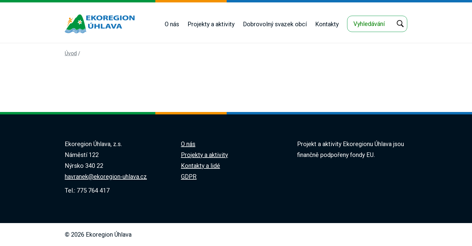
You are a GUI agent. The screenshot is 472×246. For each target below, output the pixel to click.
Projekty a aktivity (211, 24)
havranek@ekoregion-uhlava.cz (106, 176)
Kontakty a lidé (200, 165)
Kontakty (327, 24)
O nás (172, 24)
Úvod (71, 53)
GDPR (189, 176)
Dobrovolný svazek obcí (275, 24)
